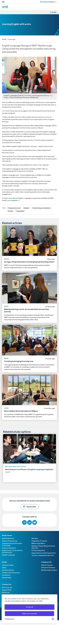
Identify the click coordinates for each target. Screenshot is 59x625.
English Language (8, 555)
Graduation (6, 575)
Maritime (35, 538)
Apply (4, 567)
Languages (20, 211)
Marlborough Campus (49, 570)
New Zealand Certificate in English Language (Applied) (29, 469)
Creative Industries (9, 548)
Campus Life (46, 562)
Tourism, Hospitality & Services (43, 555)
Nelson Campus (47, 565)
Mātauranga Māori (38, 543)
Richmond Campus (48, 567)
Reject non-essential (29, 613)
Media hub (6, 592)
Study (4, 562)
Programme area (14, 208)
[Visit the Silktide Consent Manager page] (53, 619)
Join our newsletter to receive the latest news (29, 504)
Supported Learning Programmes (44, 553)
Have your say (7, 587)
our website (12, 200)
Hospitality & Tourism (39, 541)
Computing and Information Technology (12, 544)
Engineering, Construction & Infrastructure (12, 551)
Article (10, 211)
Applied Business (8, 538)
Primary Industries (38, 550)
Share (54, 12)
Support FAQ (6, 590)
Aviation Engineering (9, 541)
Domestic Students (48, 2)
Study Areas (7, 535)
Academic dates (8, 565)
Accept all (29, 607)
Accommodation (8, 570)
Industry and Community (11, 573)
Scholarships (6, 577)
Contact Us (6, 584)
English (26, 208)
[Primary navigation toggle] (3, 2)
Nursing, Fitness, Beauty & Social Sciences (43, 547)
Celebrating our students (41, 208)
